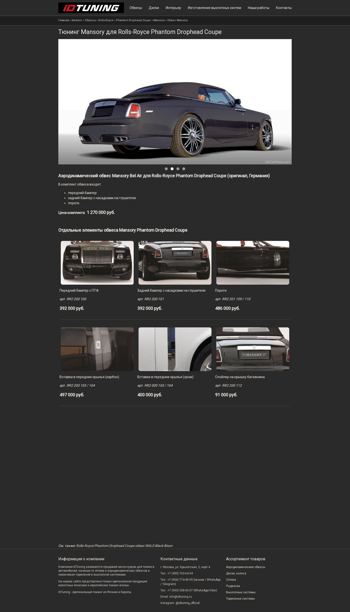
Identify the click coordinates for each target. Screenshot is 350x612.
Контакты (284, 8)
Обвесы (136, 8)
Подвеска (233, 586)
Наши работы (258, 8)
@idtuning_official (188, 603)
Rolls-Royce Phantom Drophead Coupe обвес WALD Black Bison (124, 546)
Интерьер (173, 8)
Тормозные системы (240, 598)
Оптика (231, 579)
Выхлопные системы (240, 592)
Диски (154, 8)
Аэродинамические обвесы (245, 567)
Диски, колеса (236, 573)
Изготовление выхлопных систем (214, 8)
